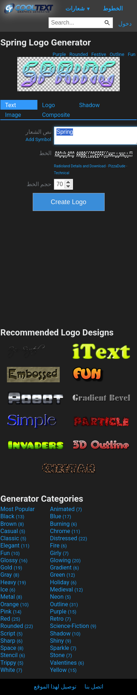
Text (10, 105)
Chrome (65, 531)
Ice (7, 589)
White (11, 670)
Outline (117, 54)
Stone (61, 655)
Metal (11, 596)
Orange (14, 604)
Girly (59, 553)
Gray (9, 574)
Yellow (63, 670)
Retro (60, 618)
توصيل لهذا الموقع (55, 686)
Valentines (67, 662)
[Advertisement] (68, 268)
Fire (58, 545)
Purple (59, 54)
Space (11, 648)
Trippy (11, 662)
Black (12, 516)
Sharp (11, 640)
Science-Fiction (73, 626)
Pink (11, 611)
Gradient (64, 567)
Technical (61, 173)
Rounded (78, 54)
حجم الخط (39, 184)
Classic (13, 538)
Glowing (65, 560)
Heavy (13, 582)
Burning (63, 523)
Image (13, 114)
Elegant (14, 545)
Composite (56, 114)
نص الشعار (38, 135)
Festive (99, 54)
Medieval (66, 589)
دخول (125, 23)
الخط (45, 153)
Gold (11, 567)
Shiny (60, 640)
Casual (12, 531)
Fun (132, 54)
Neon (60, 596)
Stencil (12, 655)
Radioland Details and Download (80, 166)
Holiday (63, 582)
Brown (12, 523)
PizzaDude (116, 166)
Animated (66, 509)
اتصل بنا (94, 686)
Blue (60, 516)
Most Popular (17, 509)
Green (62, 574)
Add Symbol (38, 139)
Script (11, 633)
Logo (48, 105)
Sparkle (63, 648)
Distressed (68, 538)
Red (10, 618)
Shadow (89, 105)
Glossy (14, 560)
